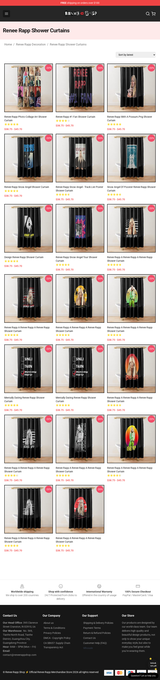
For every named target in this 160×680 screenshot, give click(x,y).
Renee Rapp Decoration (31, 44)
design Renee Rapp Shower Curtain (24, 257)
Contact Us (89, 638)
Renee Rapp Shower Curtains (68, 44)
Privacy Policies (52, 633)
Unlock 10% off (153, 664)
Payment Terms (92, 627)
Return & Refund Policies (97, 633)
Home (8, 44)
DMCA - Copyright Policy (57, 638)
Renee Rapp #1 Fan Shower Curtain (75, 116)
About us (49, 622)
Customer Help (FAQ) (95, 643)
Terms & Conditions (54, 627)
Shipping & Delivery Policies (98, 622)
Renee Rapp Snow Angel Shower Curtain (26, 187)
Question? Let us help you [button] (143, 675)
